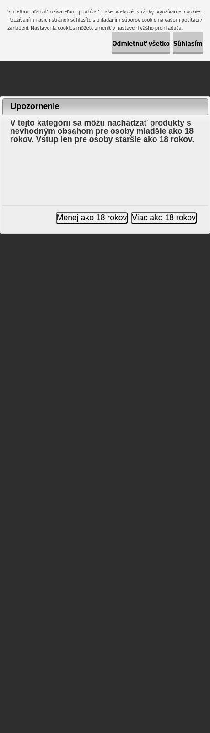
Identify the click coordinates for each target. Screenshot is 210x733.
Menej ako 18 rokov (92, 217)
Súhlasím (188, 43)
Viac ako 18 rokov (164, 217)
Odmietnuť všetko (141, 43)
